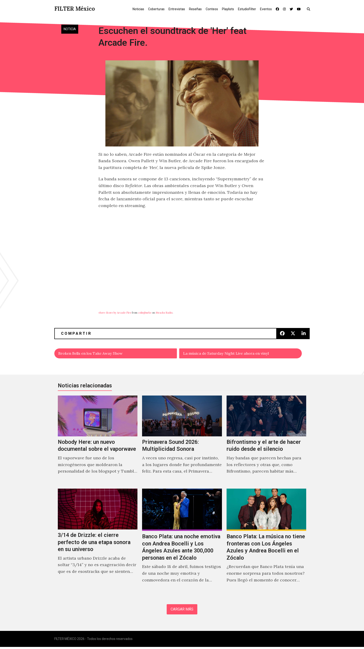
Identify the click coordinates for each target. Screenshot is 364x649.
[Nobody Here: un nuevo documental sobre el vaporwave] (97, 441)
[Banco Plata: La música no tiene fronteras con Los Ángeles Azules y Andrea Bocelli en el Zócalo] (266, 542)
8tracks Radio (164, 312)
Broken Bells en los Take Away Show (95, 354)
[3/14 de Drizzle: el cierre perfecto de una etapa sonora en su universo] (97, 542)
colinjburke (144, 312)
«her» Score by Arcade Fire (114, 312)
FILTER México (74, 8)
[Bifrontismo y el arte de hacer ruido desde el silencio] (266, 441)
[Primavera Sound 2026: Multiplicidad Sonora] (182, 441)
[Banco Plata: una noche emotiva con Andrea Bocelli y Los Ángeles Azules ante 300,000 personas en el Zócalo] (182, 542)
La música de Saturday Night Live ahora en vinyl (233, 354)
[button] (309, 9)
